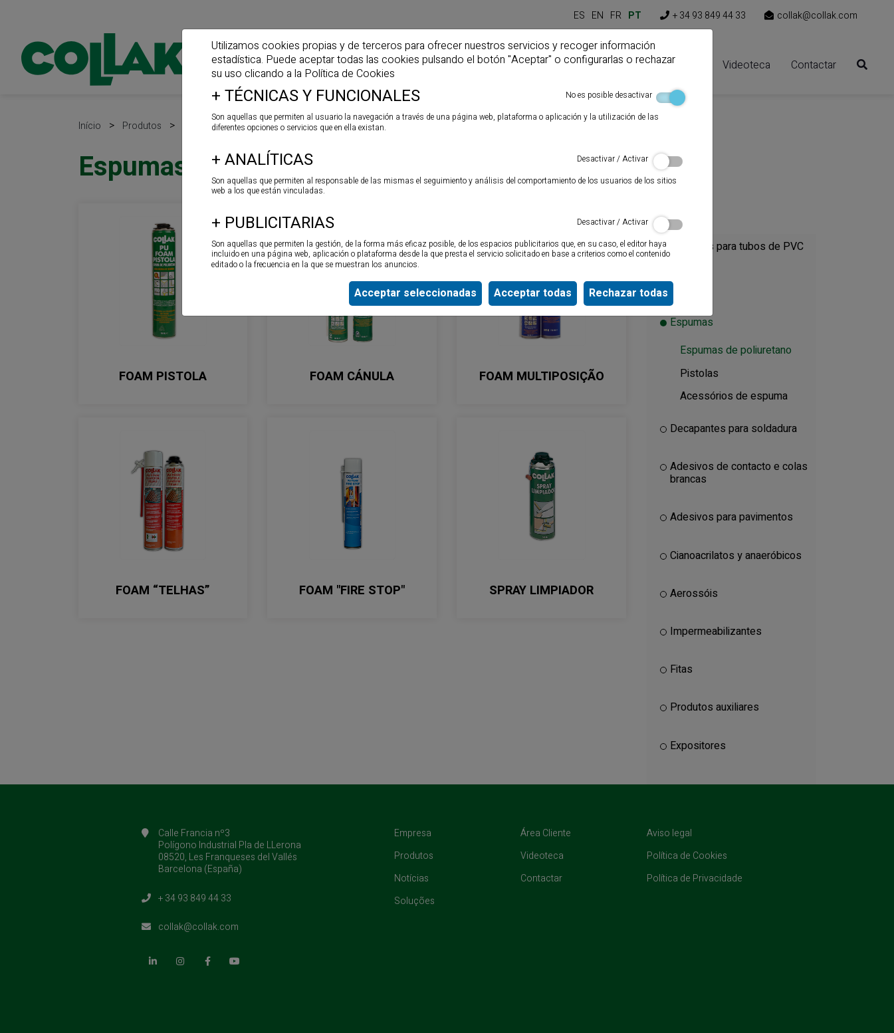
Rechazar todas (628, 293)
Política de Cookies (349, 74)
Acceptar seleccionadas (415, 293)
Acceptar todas (533, 293)
